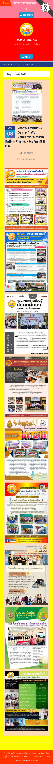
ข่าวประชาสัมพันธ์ (28, 159)
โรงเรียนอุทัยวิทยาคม (26, 40)
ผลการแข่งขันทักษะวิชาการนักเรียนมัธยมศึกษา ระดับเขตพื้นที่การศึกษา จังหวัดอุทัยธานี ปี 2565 (25, 137)
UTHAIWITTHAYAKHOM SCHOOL (26, 760)
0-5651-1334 (27, 49)
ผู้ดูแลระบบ (28, 153)
